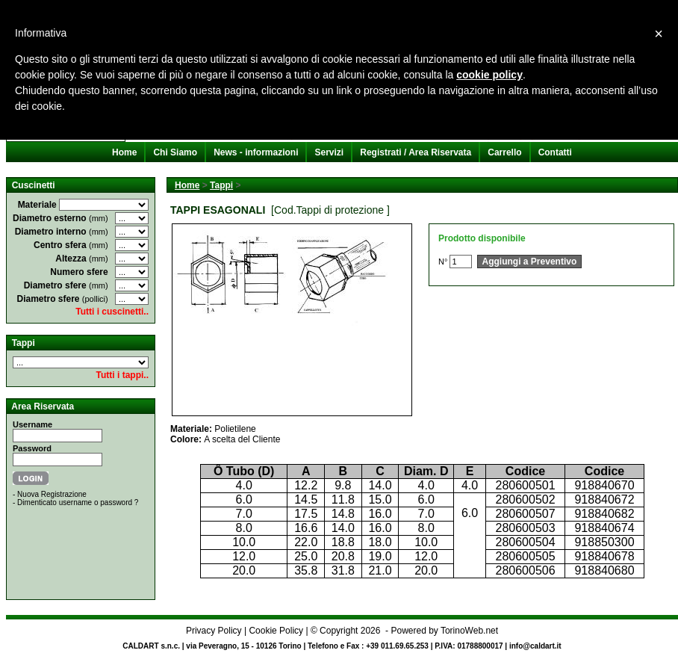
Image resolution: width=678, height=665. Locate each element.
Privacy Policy (214, 630)
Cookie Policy (276, 630)
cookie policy (489, 75)
